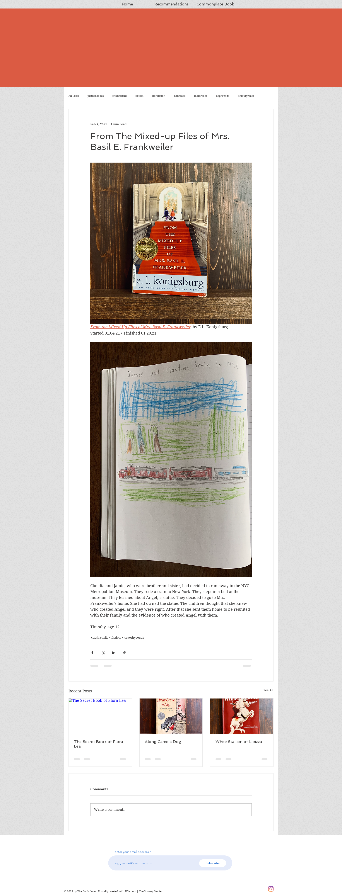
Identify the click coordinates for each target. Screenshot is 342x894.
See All (268, 690)
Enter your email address (132, 851)
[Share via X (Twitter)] (103, 652)
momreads (200, 95)
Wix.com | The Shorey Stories (143, 891)
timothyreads (246, 95)
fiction (139, 95)
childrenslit (119, 95)
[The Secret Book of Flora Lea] (100, 716)
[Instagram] (271, 889)
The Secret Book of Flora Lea (98, 743)
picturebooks (95, 95)
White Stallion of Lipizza (238, 741)
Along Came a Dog (163, 741)
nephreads (222, 95)
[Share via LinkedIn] (114, 652)
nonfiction (158, 95)
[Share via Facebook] (92, 652)
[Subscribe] (212, 863)
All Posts (73, 95)
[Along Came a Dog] (171, 716)
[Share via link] (124, 652)
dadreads (179, 95)
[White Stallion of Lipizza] (241, 716)
